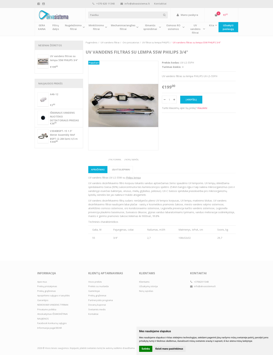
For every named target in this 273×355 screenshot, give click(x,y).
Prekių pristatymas (47, 286)
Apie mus (42, 281)
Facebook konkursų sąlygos (52, 323)
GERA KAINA (41, 27)
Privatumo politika (46, 309)
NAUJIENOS (43, 318)
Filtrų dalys (55, 27)
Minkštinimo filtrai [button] (96, 27)
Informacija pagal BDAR (49, 327)
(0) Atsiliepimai (121, 169)
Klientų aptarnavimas (105, 273)
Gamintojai (94, 291)
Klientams (147, 273)
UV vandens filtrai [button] (195, 29)
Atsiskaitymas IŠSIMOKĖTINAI (52, 313)
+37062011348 (199, 281)
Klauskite (202, 108)
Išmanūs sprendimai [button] (150, 27)
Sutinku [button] (146, 348)
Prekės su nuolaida (98, 286)
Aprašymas (98, 169)
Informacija (46, 273)
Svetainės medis (97, 309)
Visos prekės (95, 281)
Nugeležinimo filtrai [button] (73, 27)
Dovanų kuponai (97, 304)
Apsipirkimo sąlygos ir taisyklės (53, 295)
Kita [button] (211, 25)
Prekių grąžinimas (46, 291)
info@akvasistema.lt (135, 3)
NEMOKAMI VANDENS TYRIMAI (52, 304)
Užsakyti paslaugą (228, 27)
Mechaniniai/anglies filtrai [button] (123, 27)
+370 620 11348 (103, 3)
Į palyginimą (114, 159)
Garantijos (42, 300)
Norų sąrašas (146, 291)
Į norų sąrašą (131, 159)
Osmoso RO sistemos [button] (173, 27)
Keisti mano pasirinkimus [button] (169, 348)
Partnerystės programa (100, 300)
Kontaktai (160, 3)
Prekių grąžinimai (97, 295)
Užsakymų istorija (148, 286)
